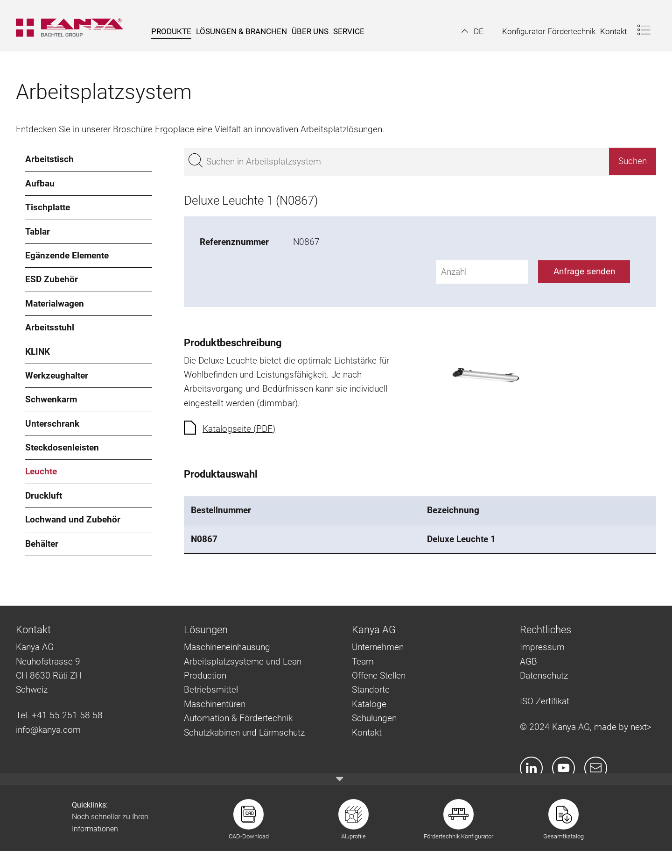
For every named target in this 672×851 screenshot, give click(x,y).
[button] (472, 31)
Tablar (37, 231)
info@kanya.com (48, 729)
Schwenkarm (51, 399)
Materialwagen (54, 303)
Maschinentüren (214, 704)
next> (640, 727)
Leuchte (41, 471)
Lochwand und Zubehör (72, 519)
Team (363, 661)
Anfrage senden (584, 271)
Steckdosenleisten (62, 447)
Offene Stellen (379, 675)
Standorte (371, 689)
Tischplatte (47, 207)
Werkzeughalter (56, 375)
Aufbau (40, 183)
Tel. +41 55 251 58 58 (59, 715)
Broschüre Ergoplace (154, 129)
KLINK (37, 351)
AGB (528, 661)
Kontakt (367, 732)
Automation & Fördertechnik (238, 718)
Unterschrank (52, 423)
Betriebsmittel (211, 689)
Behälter (41, 543)
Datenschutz (544, 675)
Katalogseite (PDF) (239, 428)
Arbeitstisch (49, 159)
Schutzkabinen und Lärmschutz (244, 732)
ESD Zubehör (51, 279)
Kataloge (369, 704)
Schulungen (374, 718)
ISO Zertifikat (544, 701)
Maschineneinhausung (227, 647)
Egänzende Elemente (67, 255)
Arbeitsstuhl (49, 327)
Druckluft (43, 495)
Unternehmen (378, 647)
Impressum (542, 647)
